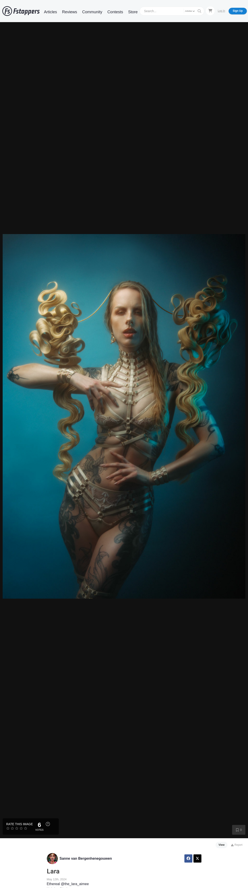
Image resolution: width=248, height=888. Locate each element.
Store (133, 12)
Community (92, 12)
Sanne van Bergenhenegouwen (86, 858)
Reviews (69, 12)
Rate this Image (19, 824)
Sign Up (238, 10)
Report (236, 844)
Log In (221, 10)
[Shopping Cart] (210, 10)
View (222, 844)
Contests (115, 12)
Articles (50, 12)
